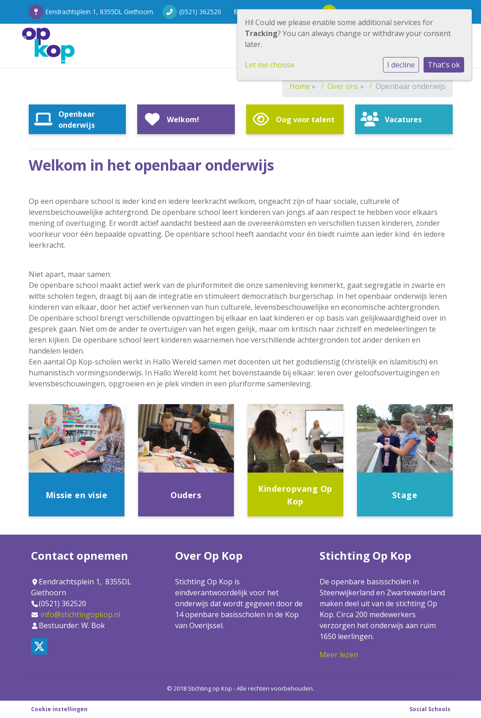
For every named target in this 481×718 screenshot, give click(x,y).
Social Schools (429, 709)
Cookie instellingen (59, 709)
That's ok (444, 65)
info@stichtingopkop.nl (80, 614)
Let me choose (270, 65)
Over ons (342, 86)
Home (300, 86)
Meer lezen (339, 655)
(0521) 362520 (200, 11)
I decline (401, 65)
